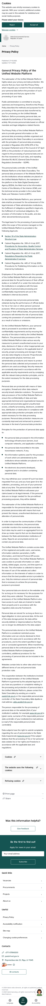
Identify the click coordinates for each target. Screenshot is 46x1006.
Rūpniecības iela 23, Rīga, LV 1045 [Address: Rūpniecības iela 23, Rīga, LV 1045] (19, 960)
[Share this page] (23, 798)
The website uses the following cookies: (19, 769)
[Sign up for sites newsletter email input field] (23, 853)
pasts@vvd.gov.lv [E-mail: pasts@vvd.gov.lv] (12, 956)
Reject (12, 25)
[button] (14, 756)
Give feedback (23, 828)
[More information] (14, 965)
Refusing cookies (13, 781)
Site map (6, 931)
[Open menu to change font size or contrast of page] (36, 1002)
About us (6, 901)
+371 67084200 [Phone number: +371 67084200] (11, 952)
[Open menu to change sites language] (10, 1002)
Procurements (9, 887)
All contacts (14, 972)
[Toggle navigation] (23, 1001)
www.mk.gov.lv (36, 713)
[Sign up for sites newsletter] (23, 861)
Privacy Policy (8, 917)
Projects (6, 894)
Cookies (8, 757)
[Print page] (23, 793)
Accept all (34, 25)
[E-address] (7, 965)
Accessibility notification (12, 924)
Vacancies (7, 880)
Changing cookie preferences (15, 937)
